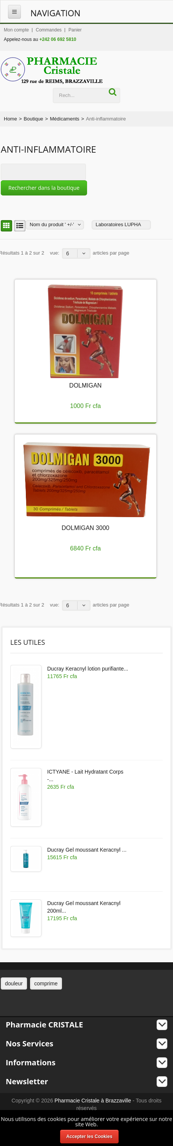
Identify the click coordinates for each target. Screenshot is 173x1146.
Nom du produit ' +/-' (52, 224)
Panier (75, 30)
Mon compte (16, 30)
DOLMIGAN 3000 (85, 528)
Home (10, 119)
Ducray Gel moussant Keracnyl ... (87, 850)
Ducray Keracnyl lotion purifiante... (87, 669)
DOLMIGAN (85, 385)
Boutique (33, 119)
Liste (18, 225)
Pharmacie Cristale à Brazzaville (92, 1101)
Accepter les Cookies (89, 1136)
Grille (5, 225)
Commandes (49, 30)
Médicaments (64, 119)
